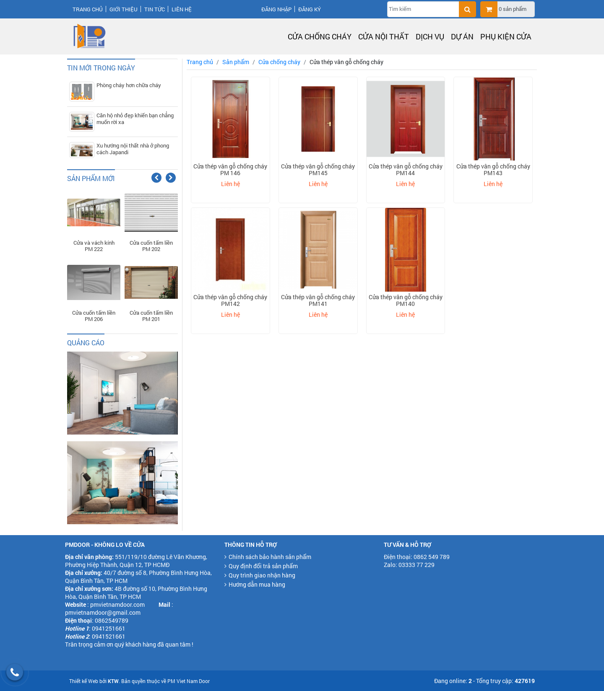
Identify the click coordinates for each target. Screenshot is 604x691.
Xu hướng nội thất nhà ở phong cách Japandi (132, 149)
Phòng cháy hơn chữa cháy (128, 85)
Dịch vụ (430, 36)
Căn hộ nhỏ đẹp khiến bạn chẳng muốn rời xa (135, 118)
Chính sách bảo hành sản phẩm (270, 557)
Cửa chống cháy (319, 36)
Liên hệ (182, 9)
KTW (113, 681)
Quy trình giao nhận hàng (262, 575)
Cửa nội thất (383, 36)
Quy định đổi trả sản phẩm (263, 566)
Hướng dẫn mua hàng (257, 584)
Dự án (462, 36)
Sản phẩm (235, 62)
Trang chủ (88, 9)
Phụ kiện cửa (505, 36)
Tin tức (154, 9)
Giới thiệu (123, 9)
